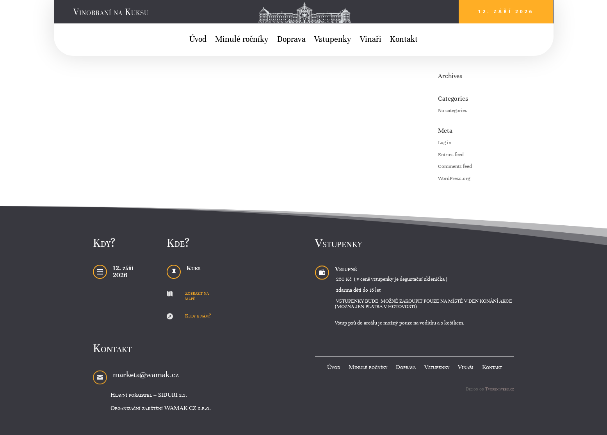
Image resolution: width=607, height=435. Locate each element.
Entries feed (451, 155)
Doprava (291, 40)
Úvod (197, 40)
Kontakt (404, 40)
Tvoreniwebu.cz (499, 389)
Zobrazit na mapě (197, 296)
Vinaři (370, 40)
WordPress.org (454, 178)
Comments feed (455, 166)
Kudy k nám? (198, 316)
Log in (444, 142)
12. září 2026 (506, 11)
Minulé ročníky (242, 40)
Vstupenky (332, 40)
